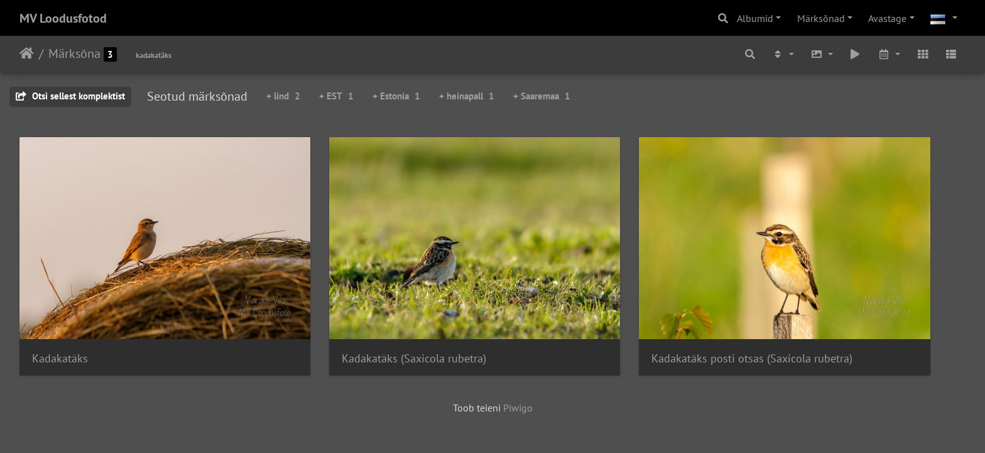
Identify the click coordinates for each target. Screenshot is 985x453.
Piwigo (518, 360)
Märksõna (74, 53)
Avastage (887, 18)
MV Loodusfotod (63, 18)
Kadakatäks (60, 310)
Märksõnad (821, 18)
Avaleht (26, 53)
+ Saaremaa (541, 96)
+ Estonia (396, 96)
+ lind (283, 96)
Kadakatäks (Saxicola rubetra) (345, 310)
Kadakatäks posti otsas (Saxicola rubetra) (613, 310)
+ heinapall (466, 96)
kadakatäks (153, 55)
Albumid (755, 18)
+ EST (336, 96)
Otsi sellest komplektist (70, 96)
